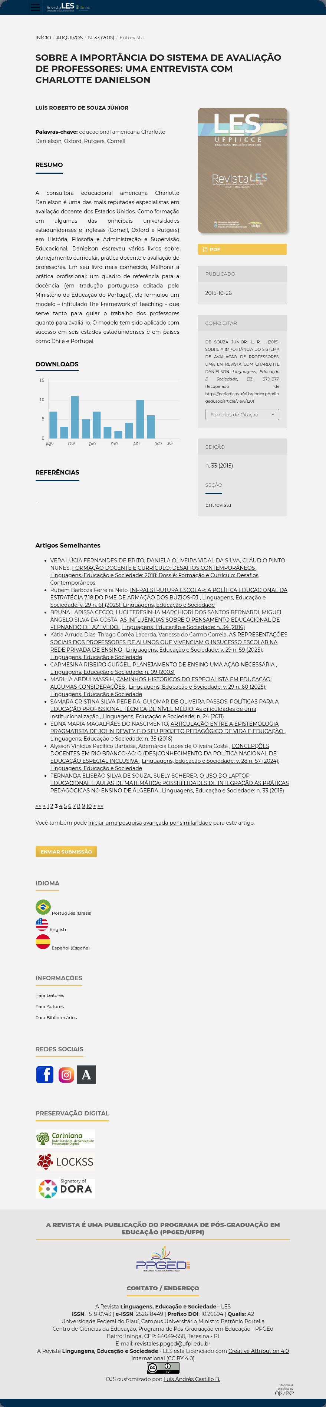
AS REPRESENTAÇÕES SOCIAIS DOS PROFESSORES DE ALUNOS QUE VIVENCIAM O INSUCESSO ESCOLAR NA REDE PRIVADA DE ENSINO (168, 642)
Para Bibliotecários (56, 1017)
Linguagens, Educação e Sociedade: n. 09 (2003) (112, 672)
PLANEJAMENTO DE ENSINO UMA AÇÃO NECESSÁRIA (204, 664)
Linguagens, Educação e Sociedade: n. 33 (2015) (223, 790)
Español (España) (63, 942)
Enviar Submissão (66, 852)
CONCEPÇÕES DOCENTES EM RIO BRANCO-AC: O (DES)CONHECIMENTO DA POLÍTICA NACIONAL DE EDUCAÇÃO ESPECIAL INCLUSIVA (163, 753)
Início (44, 37)
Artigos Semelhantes (68, 545)
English (51, 925)
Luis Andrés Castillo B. (192, 1379)
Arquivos (69, 37)
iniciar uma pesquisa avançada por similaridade (150, 822)
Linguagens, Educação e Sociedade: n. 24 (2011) (163, 716)
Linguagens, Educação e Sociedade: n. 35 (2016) (111, 738)
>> (100, 806)
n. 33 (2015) (101, 37)
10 (89, 806)
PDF (214, 249)
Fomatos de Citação (235, 415)
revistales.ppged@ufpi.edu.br (172, 1343)
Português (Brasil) (64, 907)
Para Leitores (50, 995)
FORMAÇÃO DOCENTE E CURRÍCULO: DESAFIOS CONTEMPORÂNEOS (164, 568)
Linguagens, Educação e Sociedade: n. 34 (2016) (183, 627)
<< (39, 806)
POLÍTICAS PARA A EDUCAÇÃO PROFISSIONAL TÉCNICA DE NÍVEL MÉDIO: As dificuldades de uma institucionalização (164, 709)
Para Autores (50, 1006)
